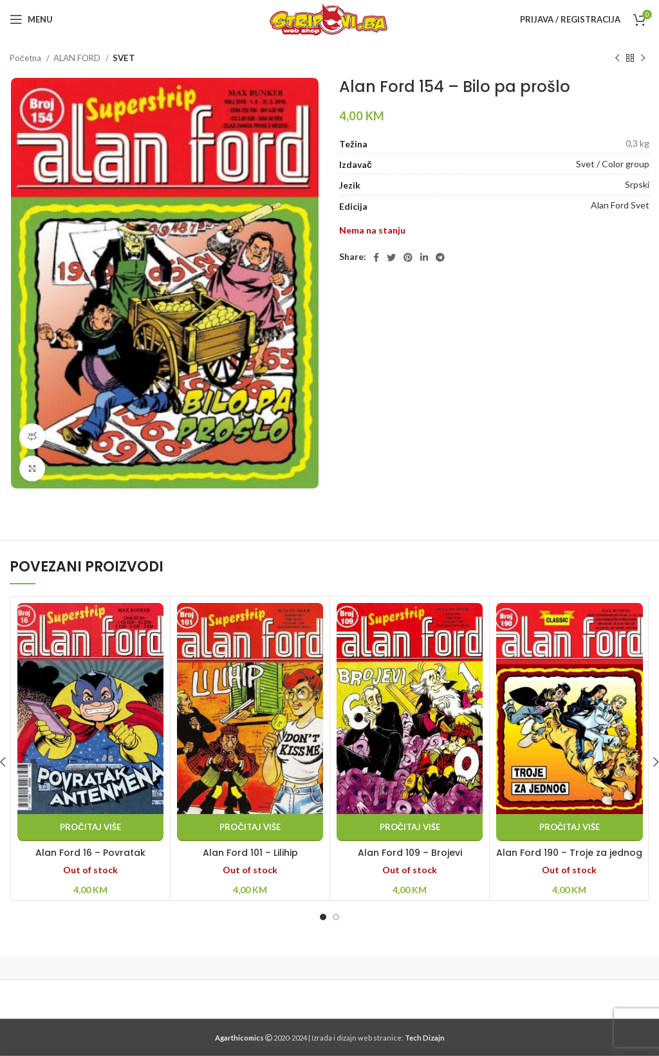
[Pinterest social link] (408, 257)
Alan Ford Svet (620, 204)
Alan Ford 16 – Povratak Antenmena (90, 859)
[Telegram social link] (440, 257)
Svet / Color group (612, 163)
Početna (26, 58)
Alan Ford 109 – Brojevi (410, 852)
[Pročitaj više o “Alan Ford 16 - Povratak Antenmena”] (90, 827)
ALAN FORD (77, 58)
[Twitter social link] (391, 257)
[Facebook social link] (376, 257)
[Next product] (642, 58)
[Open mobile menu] (31, 19)
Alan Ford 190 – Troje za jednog (569, 852)
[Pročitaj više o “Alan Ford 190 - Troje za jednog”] (569, 827)
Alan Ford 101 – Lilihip (250, 852)
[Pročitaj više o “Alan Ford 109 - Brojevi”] (410, 827)
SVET (124, 58)
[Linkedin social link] (424, 257)
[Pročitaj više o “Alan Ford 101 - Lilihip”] (250, 827)
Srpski (637, 184)
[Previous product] (617, 58)
